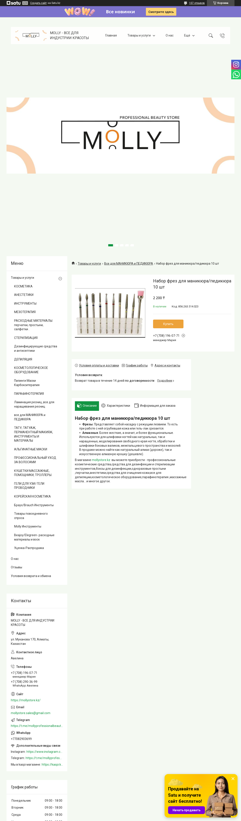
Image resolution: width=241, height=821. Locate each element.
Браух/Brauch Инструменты (34, 505)
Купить (168, 324)
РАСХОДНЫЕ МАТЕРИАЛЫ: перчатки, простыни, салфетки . (33, 325)
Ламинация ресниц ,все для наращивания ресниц (34, 404)
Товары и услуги (139, 35)
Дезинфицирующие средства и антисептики (35, 348)
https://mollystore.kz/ (26, 700)
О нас (169, 35)
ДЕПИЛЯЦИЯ (23, 359)
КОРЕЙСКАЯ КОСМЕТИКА (32, 496)
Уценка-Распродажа (29, 548)
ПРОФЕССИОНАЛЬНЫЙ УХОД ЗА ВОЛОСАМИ (35, 460)
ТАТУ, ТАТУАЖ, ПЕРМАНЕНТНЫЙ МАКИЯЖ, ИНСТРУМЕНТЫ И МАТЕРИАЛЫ (33, 434)
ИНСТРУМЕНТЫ (25, 303)
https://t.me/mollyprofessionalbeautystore (37, 726)
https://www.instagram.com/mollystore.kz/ (44, 751)
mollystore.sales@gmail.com (30, 713)
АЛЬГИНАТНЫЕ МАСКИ (30, 449)
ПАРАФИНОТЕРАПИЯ (29, 393)
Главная (111, 35)
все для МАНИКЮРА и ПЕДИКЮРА (29, 417)
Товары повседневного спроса (31, 516)
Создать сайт (38, 3)
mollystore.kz (101, 460)
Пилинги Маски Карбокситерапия (27, 383)
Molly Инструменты (27, 526)
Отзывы (16, 567)
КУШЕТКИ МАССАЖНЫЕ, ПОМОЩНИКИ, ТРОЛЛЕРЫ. (33, 473)
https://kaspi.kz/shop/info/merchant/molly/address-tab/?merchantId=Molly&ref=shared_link (52, 764)
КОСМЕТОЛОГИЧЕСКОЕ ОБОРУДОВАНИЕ (31, 370)
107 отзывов (197, 3)
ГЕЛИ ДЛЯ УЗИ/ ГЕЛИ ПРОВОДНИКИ (29, 486)
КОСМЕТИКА (23, 286)
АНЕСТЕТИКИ (23, 295)
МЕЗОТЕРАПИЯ (25, 312)
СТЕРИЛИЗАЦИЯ (26, 338)
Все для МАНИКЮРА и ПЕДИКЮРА (128, 263)
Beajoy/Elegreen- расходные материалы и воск (34, 537)
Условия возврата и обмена (31, 576)
